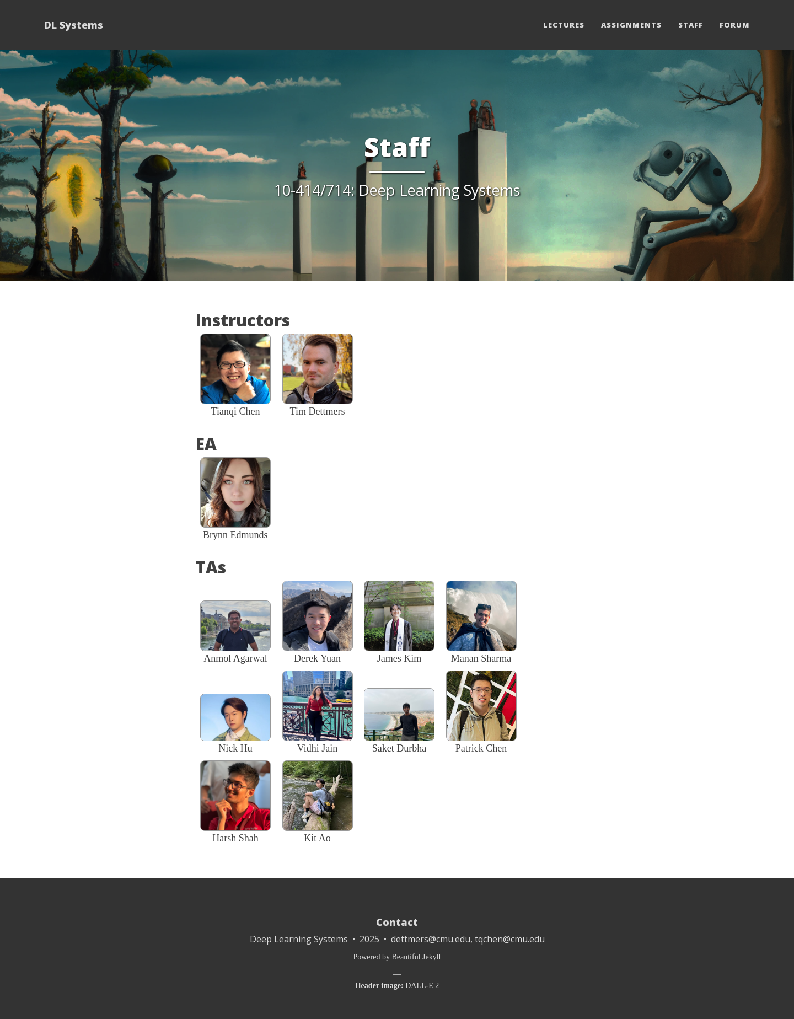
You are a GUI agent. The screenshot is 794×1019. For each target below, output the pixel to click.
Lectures (563, 25)
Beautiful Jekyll (416, 957)
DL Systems (73, 24)
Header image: (379, 986)
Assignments (631, 25)
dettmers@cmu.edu (430, 939)
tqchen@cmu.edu (510, 939)
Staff (690, 25)
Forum (735, 25)
